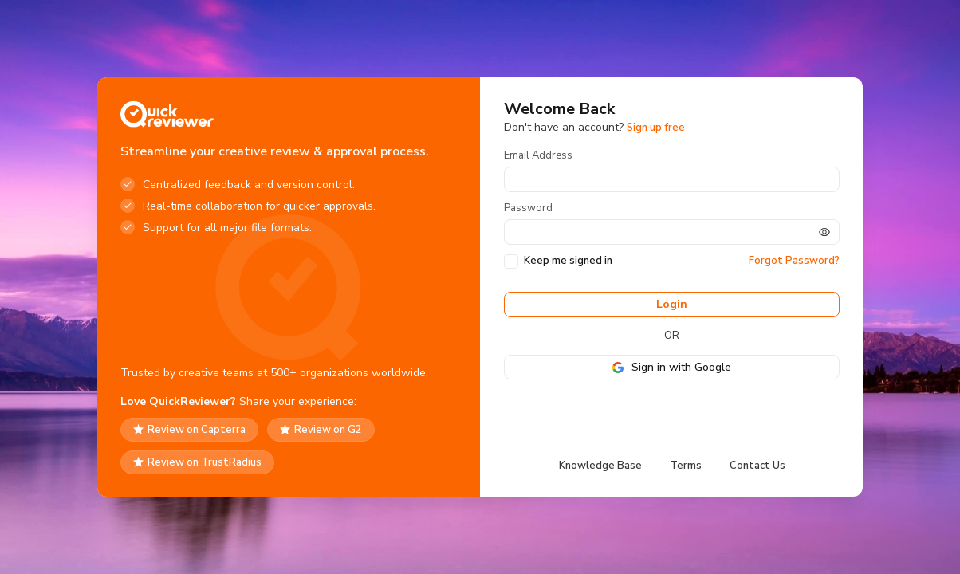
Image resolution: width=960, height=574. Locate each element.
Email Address (538, 155)
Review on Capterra (189, 430)
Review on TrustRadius (197, 462)
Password (528, 208)
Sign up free (656, 127)
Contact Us (757, 465)
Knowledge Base (600, 465)
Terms (686, 465)
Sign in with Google (672, 367)
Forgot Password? (794, 261)
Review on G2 (321, 430)
